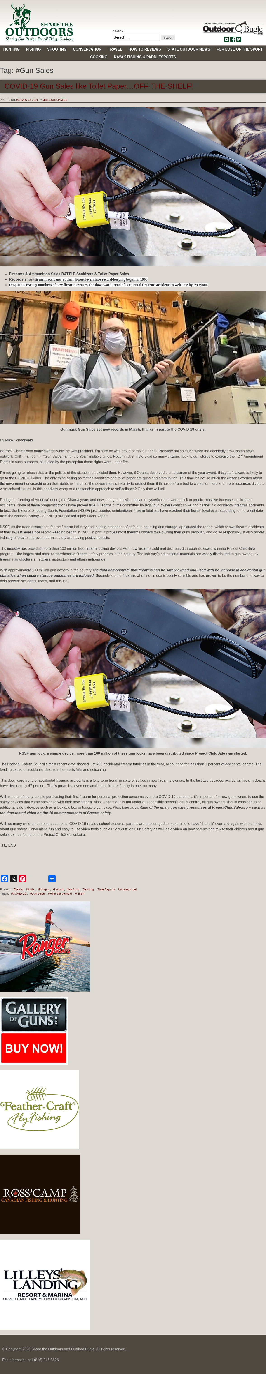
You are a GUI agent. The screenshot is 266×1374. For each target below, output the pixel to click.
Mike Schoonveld (54, 100)
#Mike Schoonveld (60, 893)
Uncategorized (127, 889)
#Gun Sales (37, 893)
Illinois (30, 889)
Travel (115, 49)
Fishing (33, 49)
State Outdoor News (188, 49)
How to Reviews (145, 49)
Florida (18, 889)
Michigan (43, 889)
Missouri (57, 889)
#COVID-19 (18, 893)
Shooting (56, 49)
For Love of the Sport (240, 49)
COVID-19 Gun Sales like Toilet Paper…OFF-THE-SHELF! (99, 86)
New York (73, 889)
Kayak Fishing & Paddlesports (145, 57)
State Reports (106, 889)
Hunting (11, 49)
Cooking (98, 57)
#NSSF (80, 893)
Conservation (87, 49)
